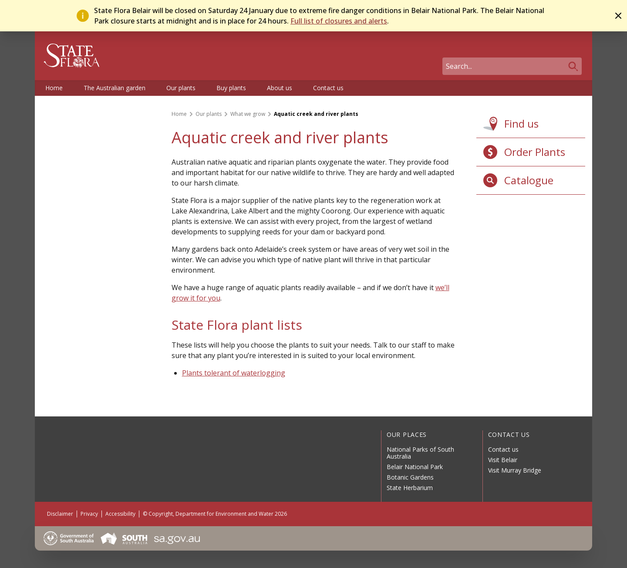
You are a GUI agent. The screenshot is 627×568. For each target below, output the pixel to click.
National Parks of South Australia (420, 452)
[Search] (512, 66)
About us (279, 88)
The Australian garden (114, 88)
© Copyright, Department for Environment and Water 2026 (215, 513)
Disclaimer (60, 513)
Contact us (328, 88)
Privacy (89, 513)
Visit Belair (502, 460)
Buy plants (231, 88)
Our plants (181, 88)
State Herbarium (410, 487)
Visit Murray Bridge (514, 470)
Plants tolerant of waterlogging (233, 373)
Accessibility (120, 513)
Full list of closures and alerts (338, 21)
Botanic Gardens (410, 477)
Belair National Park (415, 467)
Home (54, 88)
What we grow (247, 114)
